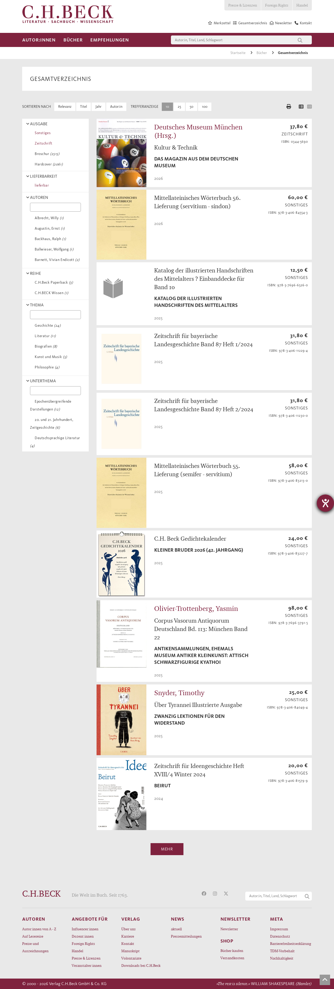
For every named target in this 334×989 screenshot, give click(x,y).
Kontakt (127, 943)
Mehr (167, 849)
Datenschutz (280, 936)
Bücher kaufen (231, 950)
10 (167, 106)
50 (191, 106)
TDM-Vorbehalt (282, 951)
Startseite (238, 53)
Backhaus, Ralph (49, 239)
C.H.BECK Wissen (50, 293)
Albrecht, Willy (48, 218)
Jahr (99, 106)
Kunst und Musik (50, 357)
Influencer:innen (85, 929)
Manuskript (130, 951)
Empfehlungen (109, 40)
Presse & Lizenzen (242, 5)
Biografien (45, 346)
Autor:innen (39, 40)
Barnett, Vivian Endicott (56, 260)
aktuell (176, 929)
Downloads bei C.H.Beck (140, 965)
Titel (83, 106)
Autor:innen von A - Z (39, 929)
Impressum (279, 929)
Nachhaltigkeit (281, 958)
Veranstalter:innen (87, 965)
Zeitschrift (42, 143)
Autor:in (116, 106)
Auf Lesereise (32, 936)
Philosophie (46, 367)
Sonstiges (42, 133)
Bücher (72, 40)
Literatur (44, 336)
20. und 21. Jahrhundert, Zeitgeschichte (51, 424)
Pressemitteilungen (186, 936)
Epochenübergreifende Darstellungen (50, 405)
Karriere (127, 936)
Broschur (46, 154)
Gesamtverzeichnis (293, 53)
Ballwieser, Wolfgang (53, 249)
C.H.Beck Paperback (53, 282)
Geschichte (47, 325)
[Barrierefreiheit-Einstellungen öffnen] (325, 503)
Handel (302, 5)
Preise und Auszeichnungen (35, 947)
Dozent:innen (83, 936)
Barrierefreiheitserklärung (290, 943)
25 (179, 106)
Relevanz (64, 106)
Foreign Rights (276, 5)
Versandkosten (232, 958)
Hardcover (48, 164)
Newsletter (229, 929)
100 (204, 106)
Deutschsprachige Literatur (55, 442)
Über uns (128, 929)
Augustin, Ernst (49, 228)
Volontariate (131, 958)
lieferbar (41, 185)
